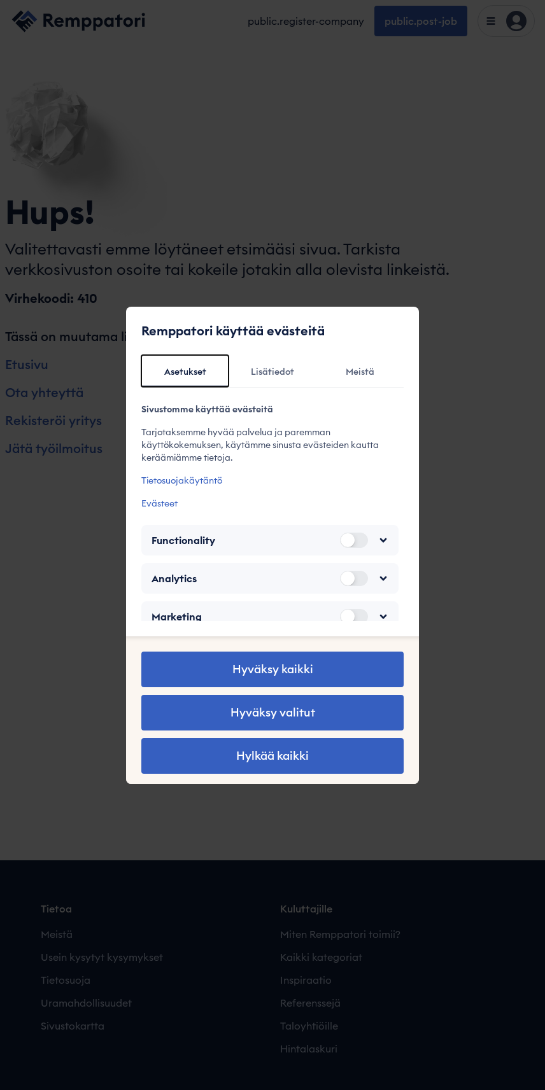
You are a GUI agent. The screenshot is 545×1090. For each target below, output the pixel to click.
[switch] (354, 540)
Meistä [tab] (360, 371)
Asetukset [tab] (185, 371)
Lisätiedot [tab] (272, 371)
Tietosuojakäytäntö (181, 480)
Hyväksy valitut (272, 712)
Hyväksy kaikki (272, 669)
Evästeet (159, 503)
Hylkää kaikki (272, 755)
